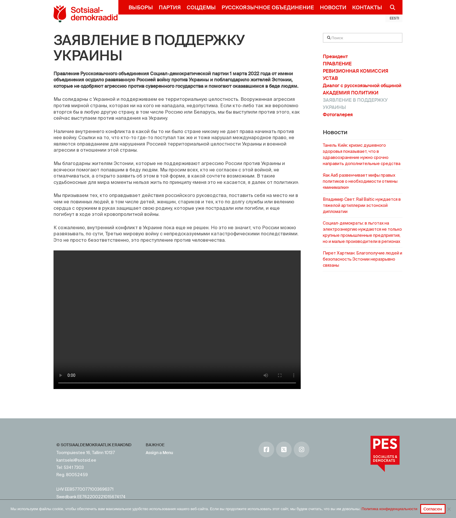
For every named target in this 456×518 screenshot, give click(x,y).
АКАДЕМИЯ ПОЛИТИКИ (350, 93)
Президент (335, 56)
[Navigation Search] (390, 7)
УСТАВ (330, 78)
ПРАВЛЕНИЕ (337, 64)
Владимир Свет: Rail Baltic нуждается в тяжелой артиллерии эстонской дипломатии (362, 205)
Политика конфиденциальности (389, 509)
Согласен (432, 509)
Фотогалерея (338, 115)
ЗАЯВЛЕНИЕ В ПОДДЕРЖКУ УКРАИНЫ (149, 48)
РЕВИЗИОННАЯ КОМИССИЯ (355, 71)
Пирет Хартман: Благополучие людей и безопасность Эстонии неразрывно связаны (362, 259)
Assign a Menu (159, 452)
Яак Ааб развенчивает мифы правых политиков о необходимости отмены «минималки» (360, 181)
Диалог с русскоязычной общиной (362, 86)
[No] (449, 509)
